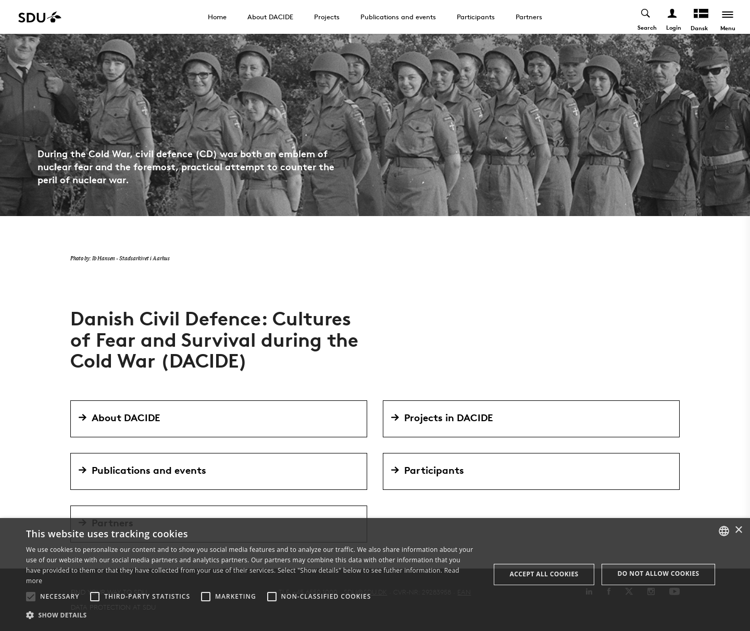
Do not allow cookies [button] (658, 573)
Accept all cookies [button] (544, 574)
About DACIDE (270, 16)
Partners (529, 16)
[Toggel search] (646, 17)
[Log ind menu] (672, 17)
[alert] (375, 574)
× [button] (738, 530)
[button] (30, 596)
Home (217, 16)
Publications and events (398, 16)
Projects (327, 16)
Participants (476, 16)
